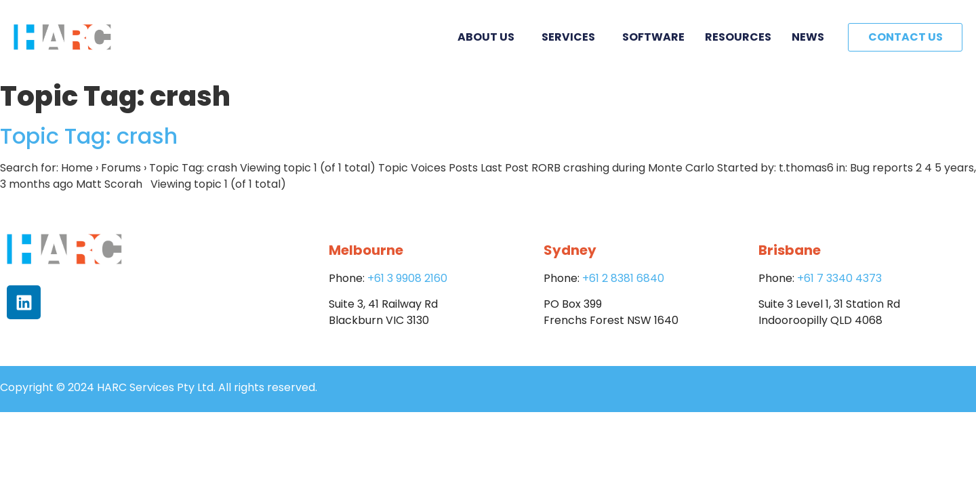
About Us (489, 37)
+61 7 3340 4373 (839, 278)
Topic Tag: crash (89, 136)
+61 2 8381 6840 (623, 278)
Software (653, 37)
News (808, 37)
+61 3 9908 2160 (407, 278)
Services (572, 37)
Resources (738, 37)
